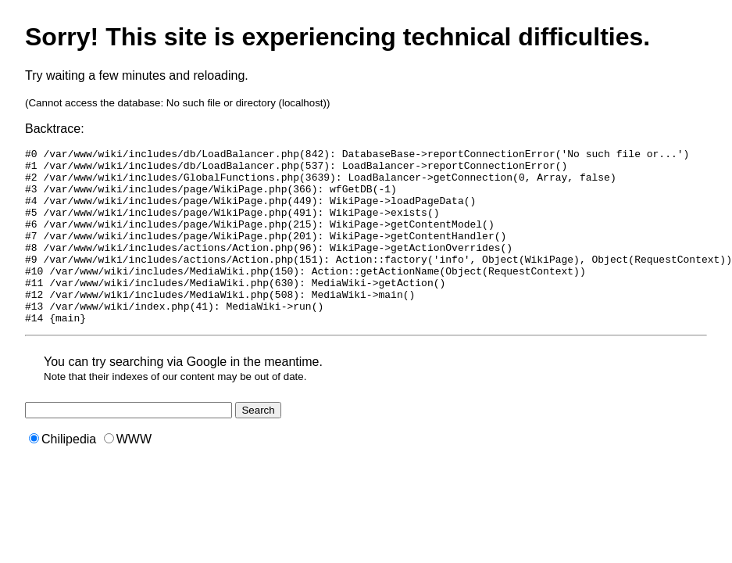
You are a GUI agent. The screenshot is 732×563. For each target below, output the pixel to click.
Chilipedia (62, 474)
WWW (128, 474)
